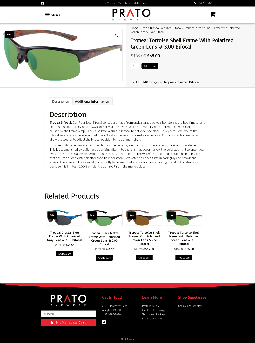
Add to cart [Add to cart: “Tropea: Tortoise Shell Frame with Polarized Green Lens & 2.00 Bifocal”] (184, 257)
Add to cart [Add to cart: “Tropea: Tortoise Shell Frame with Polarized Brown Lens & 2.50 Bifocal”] (144, 257)
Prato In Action (150, 305)
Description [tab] (60, 101)
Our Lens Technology (153, 309)
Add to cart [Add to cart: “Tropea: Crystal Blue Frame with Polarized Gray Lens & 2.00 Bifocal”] (64, 253)
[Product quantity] (135, 66)
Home (134, 28)
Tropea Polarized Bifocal (165, 28)
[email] (68, 314)
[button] (116, 35)
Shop (144, 28)
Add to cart (150, 65)
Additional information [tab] (92, 101)
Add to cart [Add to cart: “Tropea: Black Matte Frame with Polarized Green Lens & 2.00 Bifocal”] (104, 257)
